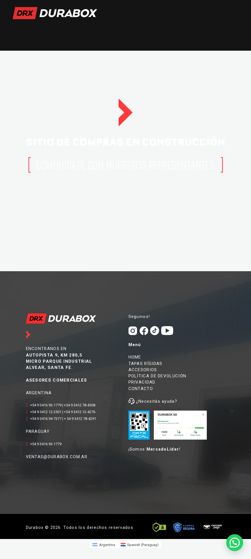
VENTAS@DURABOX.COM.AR (56, 456)
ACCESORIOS (142, 369)
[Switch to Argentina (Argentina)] (103, 544)
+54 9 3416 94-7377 (45, 419)
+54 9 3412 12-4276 (79, 412)
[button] (234, 542)
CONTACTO (140, 388)
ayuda (167, 401)
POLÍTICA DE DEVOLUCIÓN (157, 375)
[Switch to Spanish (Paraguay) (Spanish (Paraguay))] (139, 544)
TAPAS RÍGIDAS (145, 363)
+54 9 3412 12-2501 (45, 412)
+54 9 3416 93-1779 (45, 405)
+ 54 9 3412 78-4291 (80, 419)
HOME (134, 357)
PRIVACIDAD (142, 382)
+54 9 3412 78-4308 (79, 405)
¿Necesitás (148, 401)
